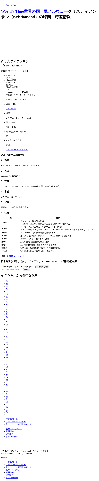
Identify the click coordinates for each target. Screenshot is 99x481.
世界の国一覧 (36, 11)
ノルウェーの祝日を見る (17, 149)
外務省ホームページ (16, 256)
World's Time (12, 11)
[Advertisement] (49, 39)
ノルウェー (58, 11)
